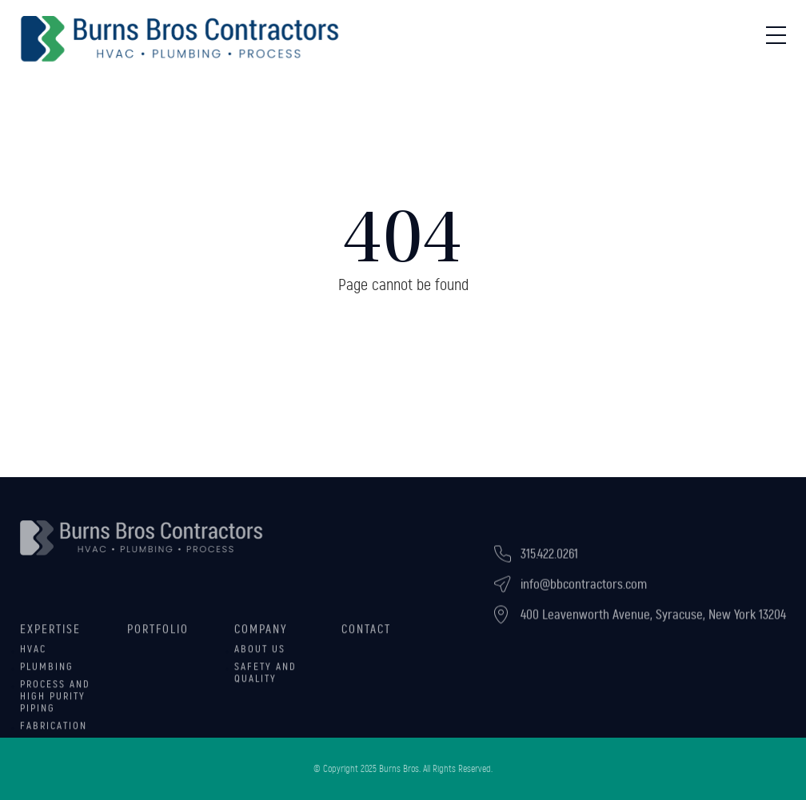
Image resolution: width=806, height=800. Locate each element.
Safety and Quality (265, 682)
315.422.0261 (549, 560)
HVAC (33, 658)
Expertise (50, 638)
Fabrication (53, 735)
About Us (259, 658)
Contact (366, 638)
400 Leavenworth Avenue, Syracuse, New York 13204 (653, 621)
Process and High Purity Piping (55, 705)
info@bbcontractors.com (584, 591)
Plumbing (47, 676)
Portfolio (158, 638)
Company (261, 638)
